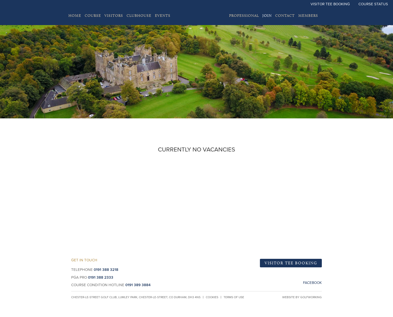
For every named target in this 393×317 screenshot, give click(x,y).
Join (267, 15)
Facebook (312, 282)
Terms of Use (234, 297)
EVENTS (162, 15)
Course (93, 15)
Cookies (212, 297)
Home (74, 15)
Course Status (373, 4)
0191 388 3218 (106, 269)
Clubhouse (139, 15)
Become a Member (82, 183)
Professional (244, 15)
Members (308, 15)
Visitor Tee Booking (330, 4)
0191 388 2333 (100, 277)
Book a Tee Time (196, 183)
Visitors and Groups (311, 183)
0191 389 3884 (138, 285)
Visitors (114, 15)
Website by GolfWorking (302, 297)
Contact (285, 15)
